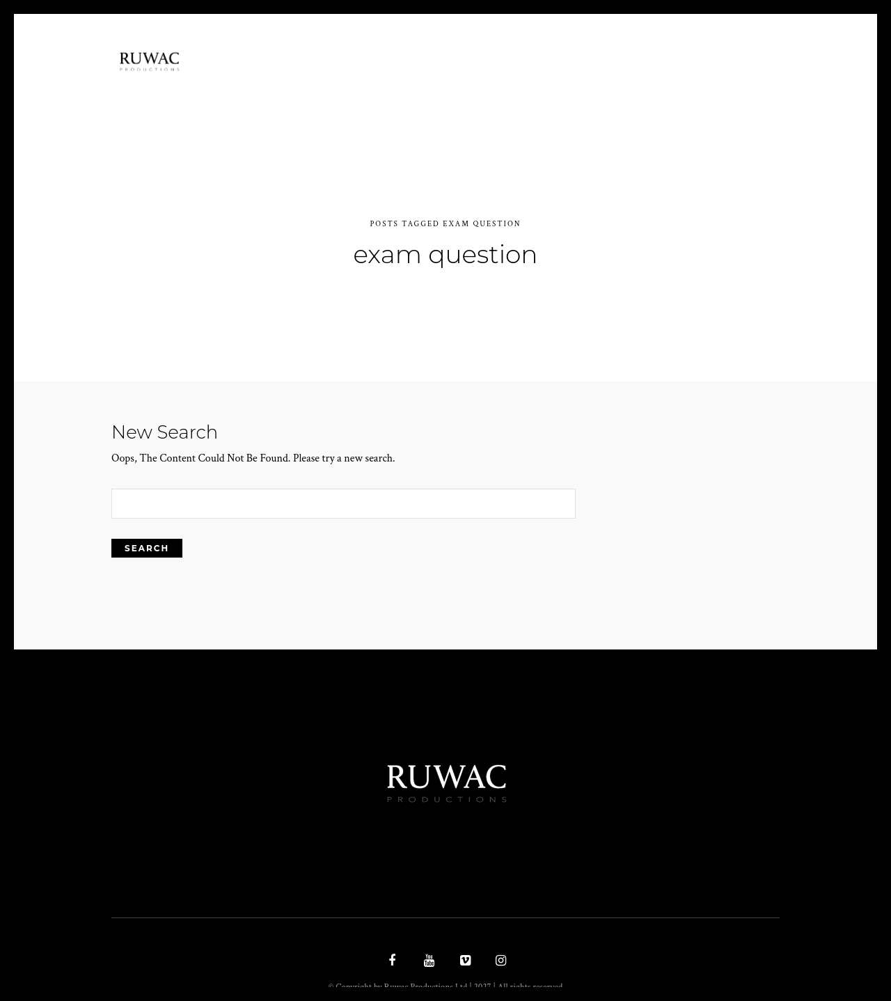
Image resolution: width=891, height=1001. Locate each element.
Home (339, 85)
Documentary (473, 85)
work (551, 85)
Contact (673, 85)
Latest (608, 85)
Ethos (394, 85)
